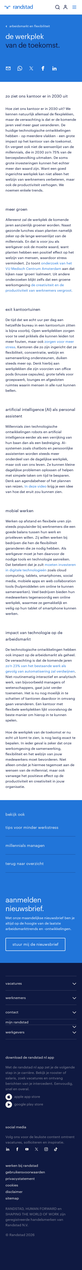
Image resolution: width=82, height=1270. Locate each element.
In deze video (35, 486)
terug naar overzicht (24, 863)
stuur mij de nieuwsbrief (35, 944)
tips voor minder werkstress (31, 827)
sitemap (12, 1198)
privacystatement (20, 1178)
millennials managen (25, 845)
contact (11, 1012)
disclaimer (14, 1191)
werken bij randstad (21, 1165)
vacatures (13, 983)
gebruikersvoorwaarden (25, 1172)
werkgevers (14, 1032)
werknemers (15, 998)
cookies (11, 1185)
